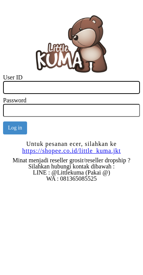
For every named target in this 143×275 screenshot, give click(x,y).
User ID (12, 77)
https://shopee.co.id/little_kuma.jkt (71, 150)
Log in (15, 128)
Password (14, 100)
